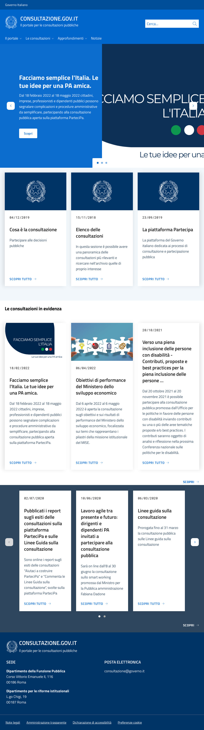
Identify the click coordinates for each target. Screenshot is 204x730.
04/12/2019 (19, 217)
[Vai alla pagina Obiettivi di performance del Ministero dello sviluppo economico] (89, 462)
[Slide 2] (106, 163)
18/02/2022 (19, 368)
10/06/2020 (91, 498)
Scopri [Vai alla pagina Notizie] (191, 625)
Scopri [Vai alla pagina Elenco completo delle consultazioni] (191, 481)
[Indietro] (7, 106)
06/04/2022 (86, 368)
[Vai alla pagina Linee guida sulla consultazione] (151, 603)
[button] (130, 722)
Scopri (28, 133)
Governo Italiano (16, 4)
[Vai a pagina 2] (105, 616)
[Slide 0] (98, 163)
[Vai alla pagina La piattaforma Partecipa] (156, 279)
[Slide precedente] (9, 542)
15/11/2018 (86, 217)
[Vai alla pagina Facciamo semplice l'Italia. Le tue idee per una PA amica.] (23, 462)
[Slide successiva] (195, 542)
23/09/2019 (152, 217)
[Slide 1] (102, 163)
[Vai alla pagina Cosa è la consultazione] (23, 279)
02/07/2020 (34, 498)
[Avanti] (196, 106)
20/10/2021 (152, 330)
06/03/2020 (148, 498)
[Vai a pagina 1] (99, 616)
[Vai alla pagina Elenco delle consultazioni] (89, 279)
